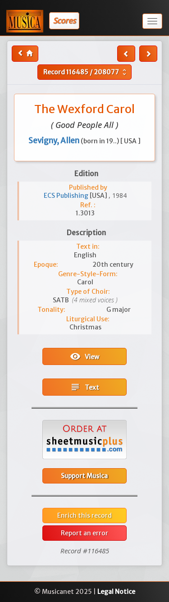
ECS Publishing (67, 196)
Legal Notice (116, 592)
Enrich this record (84, 515)
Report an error (84, 533)
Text (84, 387)
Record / (85, 72)
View (84, 356)
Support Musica (84, 476)
